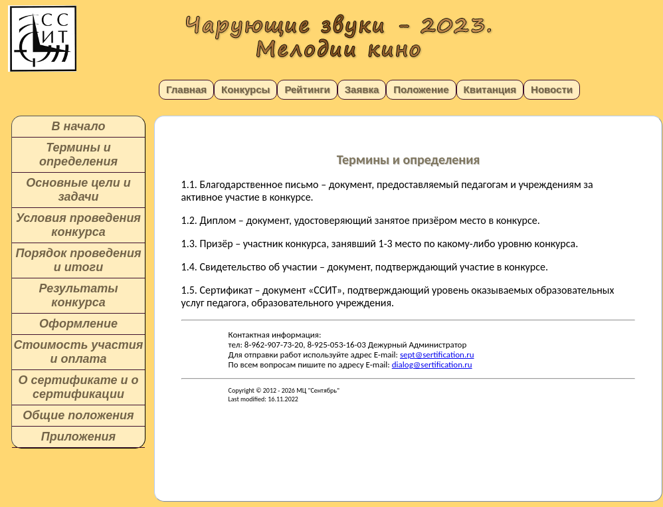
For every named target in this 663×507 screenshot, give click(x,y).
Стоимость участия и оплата (78, 351)
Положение (420, 89)
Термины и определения (78, 154)
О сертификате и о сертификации (78, 387)
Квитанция (490, 89)
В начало (79, 126)
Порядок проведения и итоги (78, 260)
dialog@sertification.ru (432, 364)
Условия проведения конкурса (78, 225)
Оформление (78, 323)
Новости (552, 89)
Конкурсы (245, 89)
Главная (186, 89)
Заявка (362, 89)
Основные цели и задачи (78, 189)
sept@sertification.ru (437, 354)
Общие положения (78, 415)
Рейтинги (307, 89)
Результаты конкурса (78, 295)
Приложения (78, 436)
